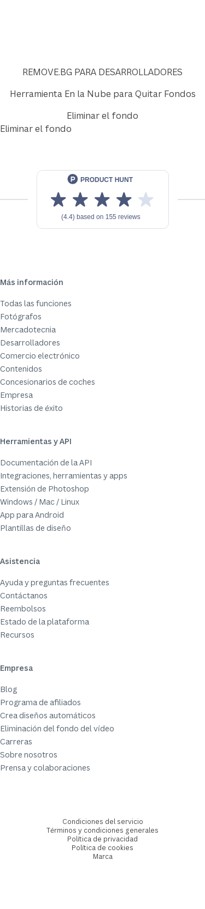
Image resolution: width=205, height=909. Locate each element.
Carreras (16, 741)
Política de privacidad (102, 839)
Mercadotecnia (28, 329)
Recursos (17, 634)
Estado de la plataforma (44, 621)
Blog (8, 689)
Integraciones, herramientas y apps (63, 475)
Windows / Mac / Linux (39, 501)
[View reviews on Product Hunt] (103, 199)
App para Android (32, 515)
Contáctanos (24, 595)
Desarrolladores (30, 342)
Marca (103, 856)
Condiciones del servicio (102, 821)
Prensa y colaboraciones (45, 767)
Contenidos (21, 368)
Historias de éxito (31, 408)
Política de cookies (102, 847)
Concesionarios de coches (47, 382)
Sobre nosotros (28, 754)
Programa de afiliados (40, 702)
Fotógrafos (21, 316)
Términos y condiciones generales (102, 830)
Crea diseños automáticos (48, 715)
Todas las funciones (36, 303)
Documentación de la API (46, 462)
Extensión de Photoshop (44, 488)
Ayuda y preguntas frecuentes (54, 582)
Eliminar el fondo (102, 116)
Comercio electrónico (40, 355)
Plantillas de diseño (35, 528)
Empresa (16, 395)
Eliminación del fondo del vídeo (57, 728)
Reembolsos (23, 608)
